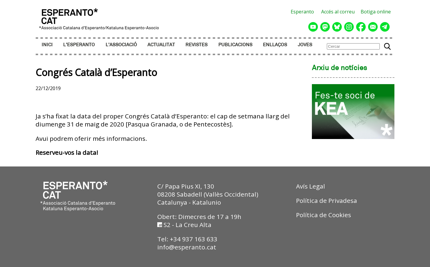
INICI (47, 45)
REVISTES (196, 45)
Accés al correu (338, 11)
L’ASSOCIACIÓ (121, 45)
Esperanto (302, 11)
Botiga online (376, 11)
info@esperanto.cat (186, 247)
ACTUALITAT (161, 45)
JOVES (305, 45)
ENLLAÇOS (275, 45)
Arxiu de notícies (339, 68)
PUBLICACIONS (235, 45)
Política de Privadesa (326, 200)
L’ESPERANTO (79, 45)
